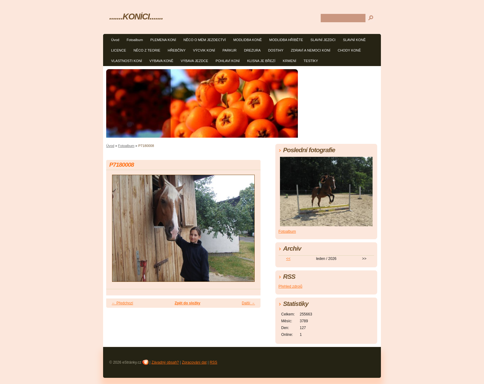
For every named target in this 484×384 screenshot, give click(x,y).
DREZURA (252, 50)
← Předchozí (122, 303)
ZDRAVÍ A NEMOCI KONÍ (310, 50)
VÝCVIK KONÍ (204, 50)
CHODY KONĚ (349, 50)
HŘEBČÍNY (177, 50)
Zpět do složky (187, 303)
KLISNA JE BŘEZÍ (261, 61)
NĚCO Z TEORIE (147, 50)
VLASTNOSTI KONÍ (126, 61)
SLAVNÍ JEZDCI (323, 40)
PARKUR (230, 50)
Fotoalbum (135, 40)
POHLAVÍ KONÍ (228, 61)
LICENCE (118, 50)
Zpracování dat (194, 362)
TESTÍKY (311, 61)
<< (288, 259)
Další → (248, 303)
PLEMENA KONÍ (163, 40)
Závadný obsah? (165, 362)
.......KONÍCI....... (136, 16)
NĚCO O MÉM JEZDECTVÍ (204, 40)
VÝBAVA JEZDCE (194, 61)
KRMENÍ (289, 61)
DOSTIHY (276, 50)
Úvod (115, 40)
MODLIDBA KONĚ (247, 40)
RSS (213, 362)
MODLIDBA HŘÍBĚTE (286, 40)
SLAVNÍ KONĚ (354, 40)
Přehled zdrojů (290, 286)
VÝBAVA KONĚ (161, 61)
